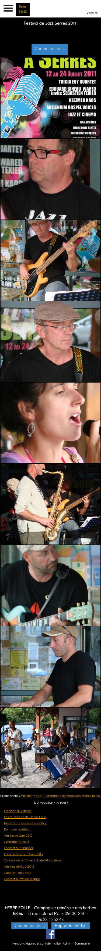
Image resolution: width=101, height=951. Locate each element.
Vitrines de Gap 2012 (19, 866)
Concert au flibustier (18, 848)
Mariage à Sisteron (18, 811)
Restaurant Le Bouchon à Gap (25, 823)
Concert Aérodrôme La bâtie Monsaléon (32, 860)
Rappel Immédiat (70, 925)
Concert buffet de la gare (22, 879)
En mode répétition (17, 829)
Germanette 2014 (16, 842)
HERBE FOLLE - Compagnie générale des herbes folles (61, 796)
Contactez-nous (53, 48)
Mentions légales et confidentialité (36, 943)
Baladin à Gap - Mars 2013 (23, 854)
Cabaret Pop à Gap (17, 873)
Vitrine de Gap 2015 (18, 835)
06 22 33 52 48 (50, 919)
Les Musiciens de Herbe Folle (25, 817)
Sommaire (82, 943)
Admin (67, 943)
